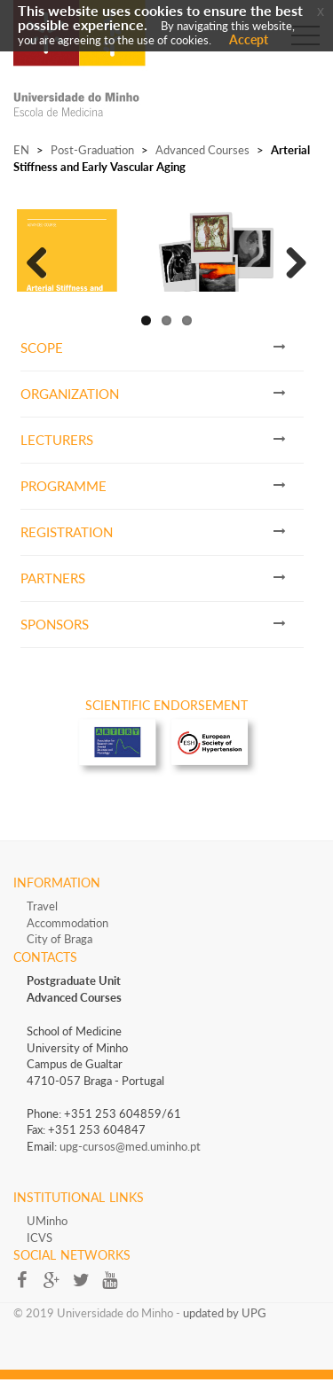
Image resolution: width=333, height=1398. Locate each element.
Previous (43, 268)
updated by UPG (224, 1331)
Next (289, 268)
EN (21, 150)
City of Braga (59, 956)
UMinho (47, 1238)
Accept (248, 39)
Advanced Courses (202, 150)
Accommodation (67, 940)
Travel (42, 924)
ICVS (39, 1255)
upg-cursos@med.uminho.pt (130, 1164)
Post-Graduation (92, 150)
